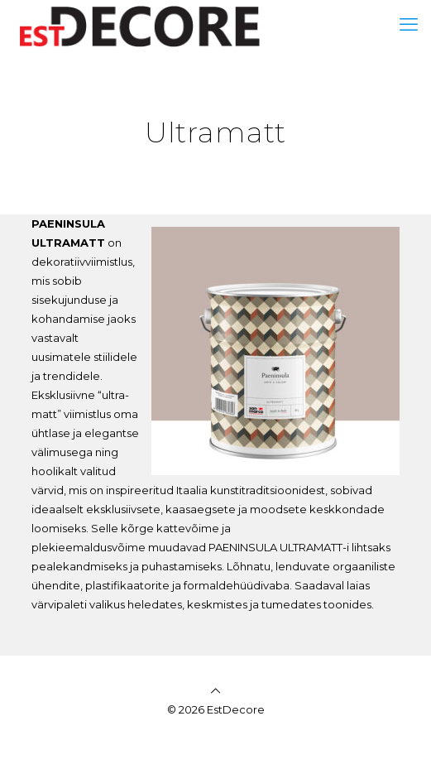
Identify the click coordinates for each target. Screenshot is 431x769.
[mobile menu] (409, 25)
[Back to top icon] (215, 690)
